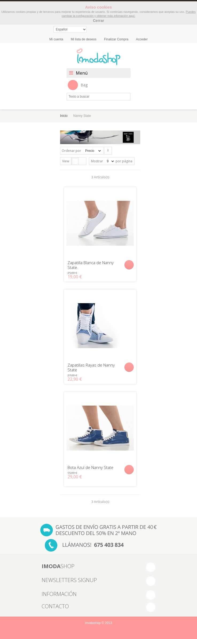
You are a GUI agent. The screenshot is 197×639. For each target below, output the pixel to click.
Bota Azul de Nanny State (90, 467)
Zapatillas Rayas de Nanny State (91, 367)
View (65, 161)
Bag (78, 85)
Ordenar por (71, 150)
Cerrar (98, 20)
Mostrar (97, 161)
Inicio (64, 116)
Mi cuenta (56, 39)
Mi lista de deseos (83, 39)
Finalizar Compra (116, 39)
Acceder (142, 39)
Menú (82, 73)
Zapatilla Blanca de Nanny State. (91, 265)
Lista (82, 161)
